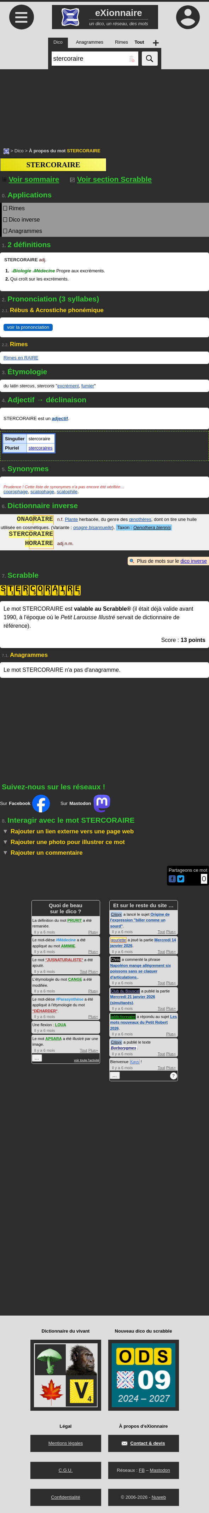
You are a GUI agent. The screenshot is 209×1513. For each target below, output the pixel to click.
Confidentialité (65, 1497)
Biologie (21, 270)
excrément (68, 385)
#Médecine (66, 940)
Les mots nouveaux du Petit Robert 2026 (143, 1022)
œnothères (140, 520)
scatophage (42, 491)
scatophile (67, 491)
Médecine (44, 270)
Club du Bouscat (125, 991)
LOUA (60, 1025)
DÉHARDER (45, 1011)
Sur (25, 803)
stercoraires (41, 448)
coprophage (16, 491)
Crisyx (116, 914)
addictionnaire (123, 1016)
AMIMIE (68, 946)
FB (142, 1470)
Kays (134, 1062)
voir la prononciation (28, 327)
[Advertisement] (104, 104)
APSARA (53, 1038)
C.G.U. (66, 1470)
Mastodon (160, 1470)
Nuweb (159, 1497)
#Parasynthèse (69, 999)
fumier (87, 385)
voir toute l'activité (86, 1060)
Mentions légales (65, 1443)
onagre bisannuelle (92, 527)
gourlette (118, 940)
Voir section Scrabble (111, 179)
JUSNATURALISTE (64, 960)
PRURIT (75, 920)
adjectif (60, 418)
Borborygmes (124, 1048)
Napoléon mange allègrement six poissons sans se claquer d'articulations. (140, 971)
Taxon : (144, 527)
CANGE (75, 979)
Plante (71, 520)
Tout (83, 971)
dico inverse (193, 561)
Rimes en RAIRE (21, 357)
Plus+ (93, 932)
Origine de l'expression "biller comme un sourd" (140, 920)
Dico (19, 150)
